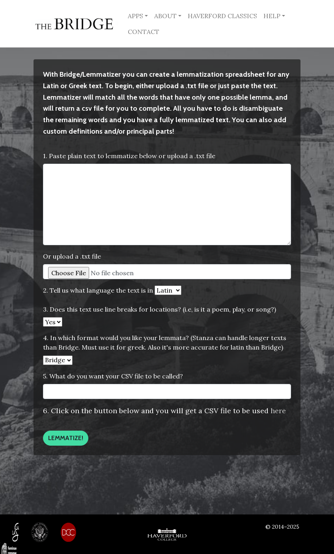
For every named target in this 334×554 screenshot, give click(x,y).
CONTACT (143, 32)
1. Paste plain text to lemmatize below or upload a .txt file (129, 156)
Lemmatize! (65, 438)
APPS (135, 16)
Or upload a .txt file (72, 256)
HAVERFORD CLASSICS (222, 16)
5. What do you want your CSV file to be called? (113, 376)
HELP (271, 16)
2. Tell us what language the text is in (98, 290)
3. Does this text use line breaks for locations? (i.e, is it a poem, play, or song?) (159, 309)
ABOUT (165, 16)
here (278, 410)
